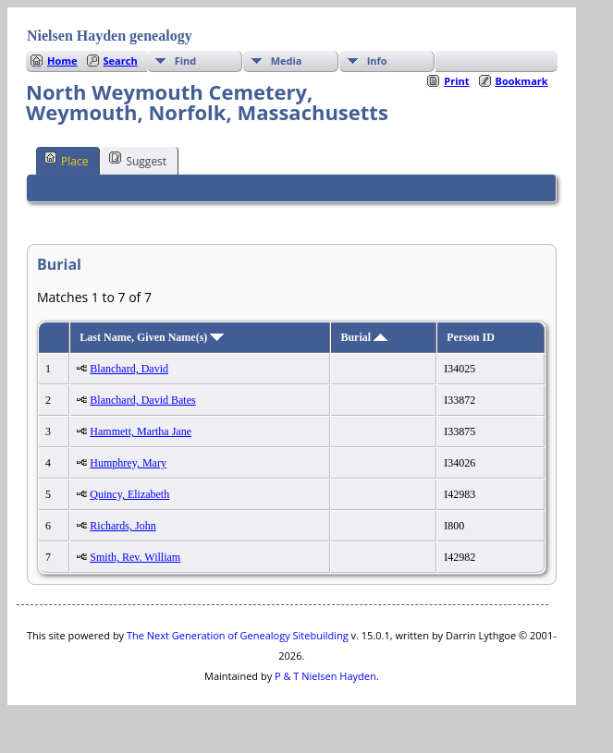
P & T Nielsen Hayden (325, 676)
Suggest (137, 160)
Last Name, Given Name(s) (152, 337)
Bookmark (522, 81)
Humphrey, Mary (128, 462)
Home (62, 60)
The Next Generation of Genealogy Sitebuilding (238, 635)
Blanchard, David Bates (142, 400)
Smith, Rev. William (135, 557)
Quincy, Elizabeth (129, 494)
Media (286, 60)
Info (377, 60)
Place (66, 160)
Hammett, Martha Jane (140, 431)
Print (456, 81)
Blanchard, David (129, 368)
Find (186, 60)
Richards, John (122, 525)
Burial (363, 337)
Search (121, 60)
